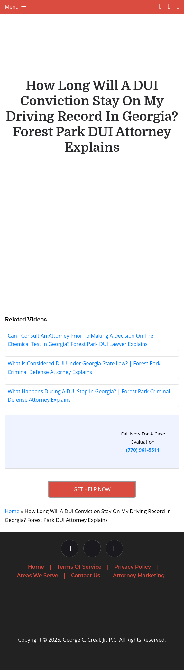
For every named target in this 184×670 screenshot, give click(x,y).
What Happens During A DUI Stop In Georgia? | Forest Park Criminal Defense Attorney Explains (89, 395)
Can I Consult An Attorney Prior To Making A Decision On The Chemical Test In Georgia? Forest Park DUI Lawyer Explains (80, 340)
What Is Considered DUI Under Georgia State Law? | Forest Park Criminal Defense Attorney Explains (84, 367)
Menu (16, 6)
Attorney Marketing (139, 575)
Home (12, 511)
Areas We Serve (37, 575)
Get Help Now (92, 489)
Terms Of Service (79, 567)
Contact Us (85, 575)
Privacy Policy (133, 567)
